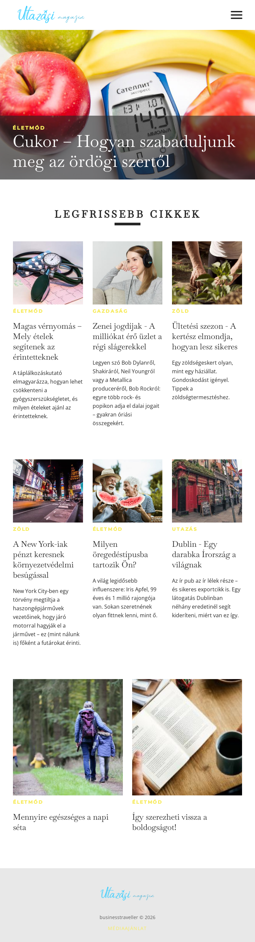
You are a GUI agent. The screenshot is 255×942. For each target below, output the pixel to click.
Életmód (29, 128)
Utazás (185, 529)
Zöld (180, 311)
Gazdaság (110, 311)
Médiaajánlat (127, 928)
